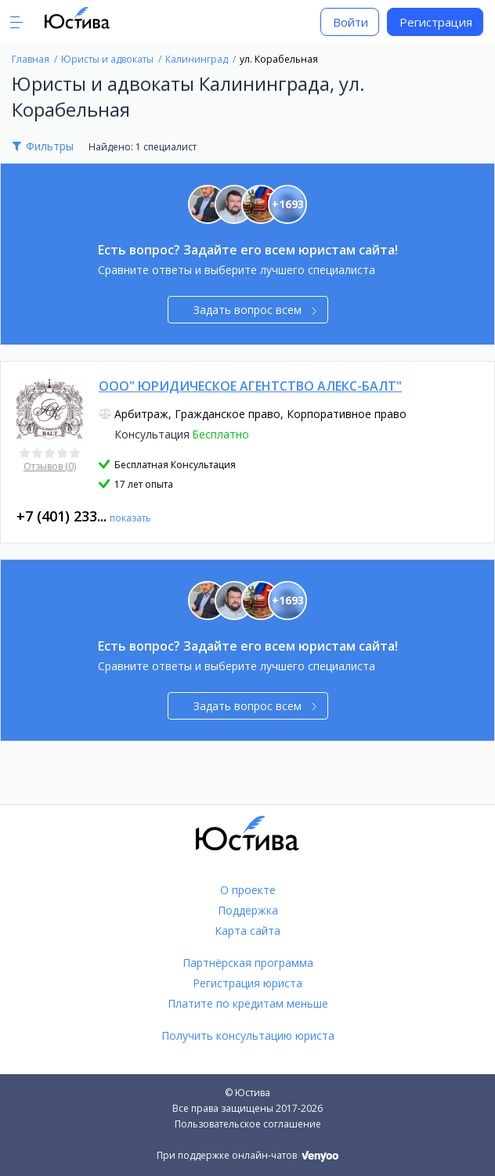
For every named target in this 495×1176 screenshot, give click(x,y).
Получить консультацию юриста (247, 1035)
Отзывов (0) (49, 466)
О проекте (248, 889)
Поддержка (248, 910)
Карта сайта (247, 930)
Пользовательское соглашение (248, 1124)
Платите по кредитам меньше (248, 1003)
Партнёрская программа (247, 962)
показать (130, 518)
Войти (350, 22)
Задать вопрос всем (254, 309)
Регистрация (435, 22)
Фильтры (50, 146)
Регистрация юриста (247, 983)
